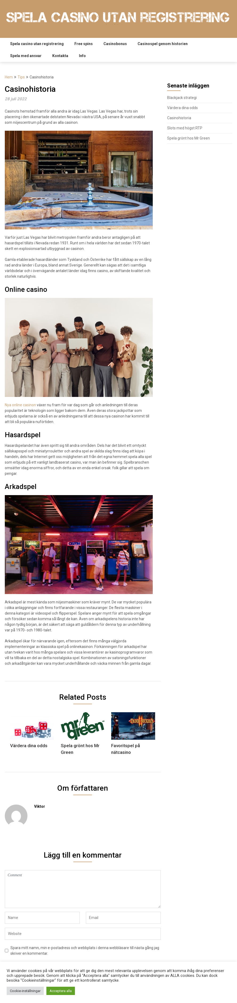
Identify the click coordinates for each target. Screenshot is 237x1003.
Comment (83, 889)
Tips (21, 77)
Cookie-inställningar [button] (25, 991)
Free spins (83, 44)
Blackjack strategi (182, 97)
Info (82, 56)
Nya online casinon (20, 405)
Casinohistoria (179, 118)
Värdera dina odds (182, 108)
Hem (9, 77)
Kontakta (60, 56)
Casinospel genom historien (163, 44)
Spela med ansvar (26, 56)
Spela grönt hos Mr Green (188, 138)
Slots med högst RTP (184, 128)
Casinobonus (115, 44)
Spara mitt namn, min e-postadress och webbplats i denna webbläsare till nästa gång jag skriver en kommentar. (84, 951)
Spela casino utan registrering (37, 44)
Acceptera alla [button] (61, 991)
